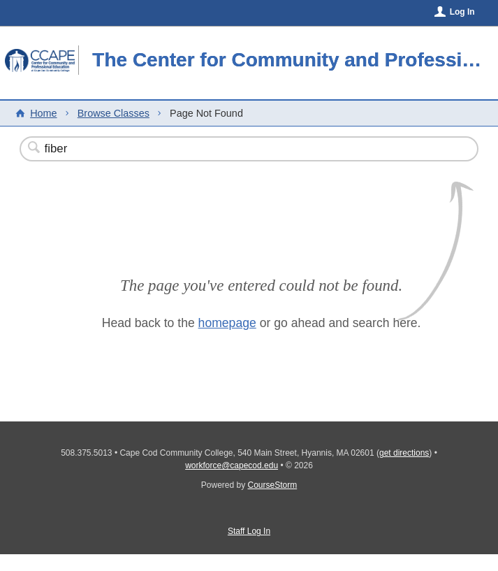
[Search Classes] (215, 149)
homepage (227, 323)
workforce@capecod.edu (231, 465)
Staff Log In (249, 531)
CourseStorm (273, 485)
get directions (404, 453)
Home (43, 113)
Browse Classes (113, 113)
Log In (462, 12)
